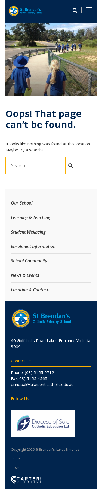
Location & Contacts (30, 290)
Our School (21, 203)
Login (15, 467)
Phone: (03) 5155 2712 (32, 372)
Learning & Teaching (30, 217)
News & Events (25, 275)
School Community (29, 261)
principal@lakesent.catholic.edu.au (42, 384)
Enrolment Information (33, 246)
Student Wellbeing (28, 232)
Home (15, 458)
